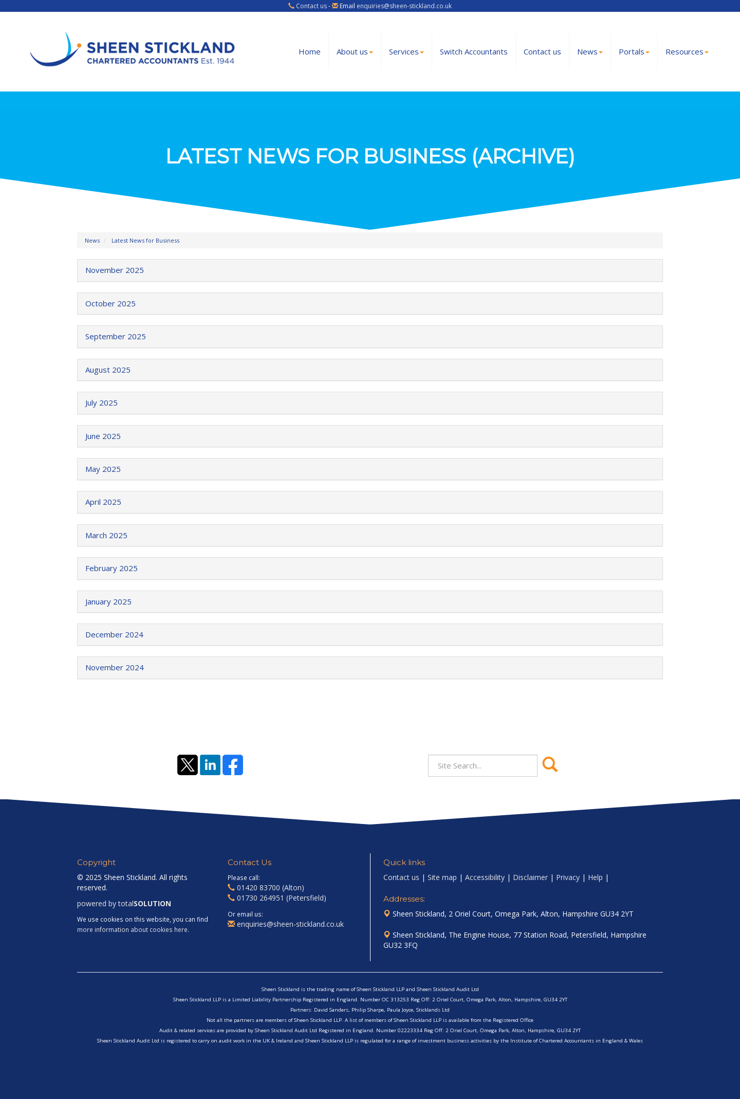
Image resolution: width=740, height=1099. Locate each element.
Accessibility (485, 877)
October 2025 (110, 303)
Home (310, 51)
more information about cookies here (132, 929)
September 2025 (115, 336)
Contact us (311, 6)
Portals (634, 51)
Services (406, 51)
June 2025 (103, 436)
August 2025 (108, 369)
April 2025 (103, 502)
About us (355, 51)
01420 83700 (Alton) (270, 887)
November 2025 (114, 270)
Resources (687, 51)
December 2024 (114, 634)
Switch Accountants (474, 51)
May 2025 (103, 469)
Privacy (568, 877)
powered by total (124, 903)
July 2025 (101, 402)
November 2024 (114, 667)
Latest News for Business (145, 240)
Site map (442, 877)
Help (595, 877)
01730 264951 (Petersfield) (281, 898)
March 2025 (106, 535)
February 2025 (111, 568)
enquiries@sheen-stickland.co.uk (404, 6)
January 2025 (108, 601)
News (590, 51)
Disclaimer (530, 877)
